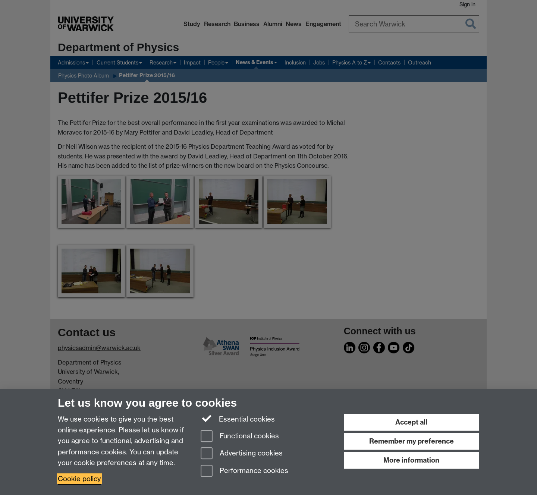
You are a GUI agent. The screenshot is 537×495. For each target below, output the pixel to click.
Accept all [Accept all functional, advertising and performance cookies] (411, 422)
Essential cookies (238, 418)
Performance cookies (244, 471)
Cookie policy (79, 478)
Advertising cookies (242, 454)
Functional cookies (240, 437)
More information (411, 460)
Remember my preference (411, 441)
